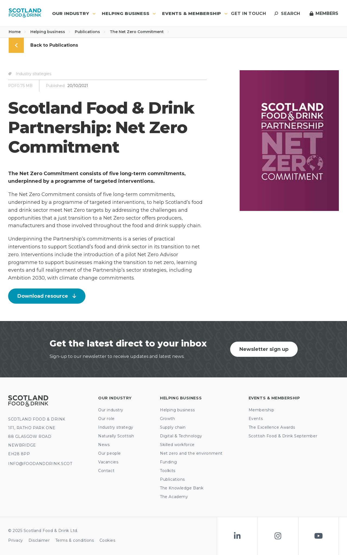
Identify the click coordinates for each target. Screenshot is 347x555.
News (104, 444)
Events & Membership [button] (195, 13)
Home (17, 31)
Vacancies (108, 462)
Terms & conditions (74, 540)
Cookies (107, 540)
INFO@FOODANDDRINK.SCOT (40, 463)
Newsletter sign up (263, 349)
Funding (168, 462)
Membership (261, 410)
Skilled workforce (177, 444)
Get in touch (248, 13)
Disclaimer (39, 540)
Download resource (46, 296)
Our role (106, 418)
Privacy (15, 540)
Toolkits (167, 470)
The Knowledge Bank (181, 488)
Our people (109, 453)
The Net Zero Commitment (139, 31)
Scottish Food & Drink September (283, 436)
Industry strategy (115, 427)
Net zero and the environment (191, 453)
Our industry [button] (74, 13)
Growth (167, 418)
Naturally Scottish (116, 436)
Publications (90, 31)
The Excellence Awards (272, 427)
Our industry (110, 410)
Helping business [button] (128, 13)
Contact (106, 470)
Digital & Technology (181, 436)
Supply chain (173, 427)
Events (256, 418)
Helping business (50, 31)
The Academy (174, 496)
